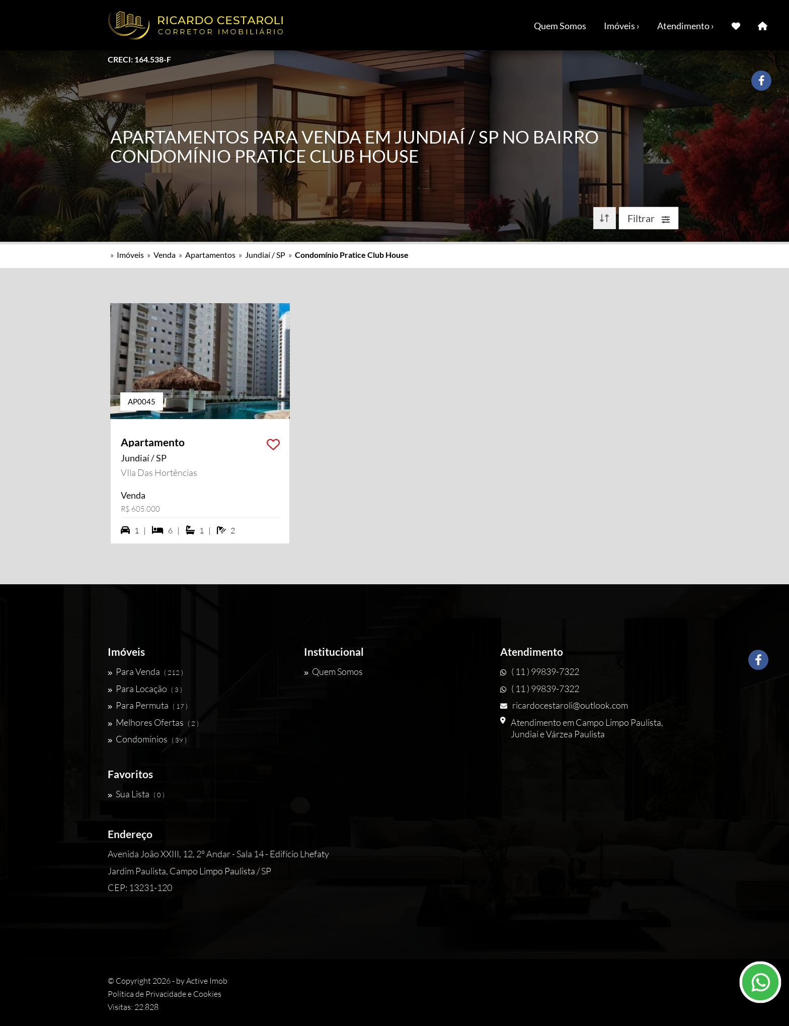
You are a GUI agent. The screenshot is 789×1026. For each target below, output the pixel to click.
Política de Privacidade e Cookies (164, 994)
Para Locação (145, 688)
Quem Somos (560, 25)
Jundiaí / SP (265, 254)
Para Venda (145, 671)
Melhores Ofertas (153, 722)
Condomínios (147, 738)
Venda (164, 254)
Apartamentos (210, 254)
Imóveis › (622, 25)
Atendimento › (685, 25)
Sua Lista (136, 793)
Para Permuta (148, 705)
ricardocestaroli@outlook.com (564, 705)
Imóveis (130, 254)
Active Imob (206, 981)
